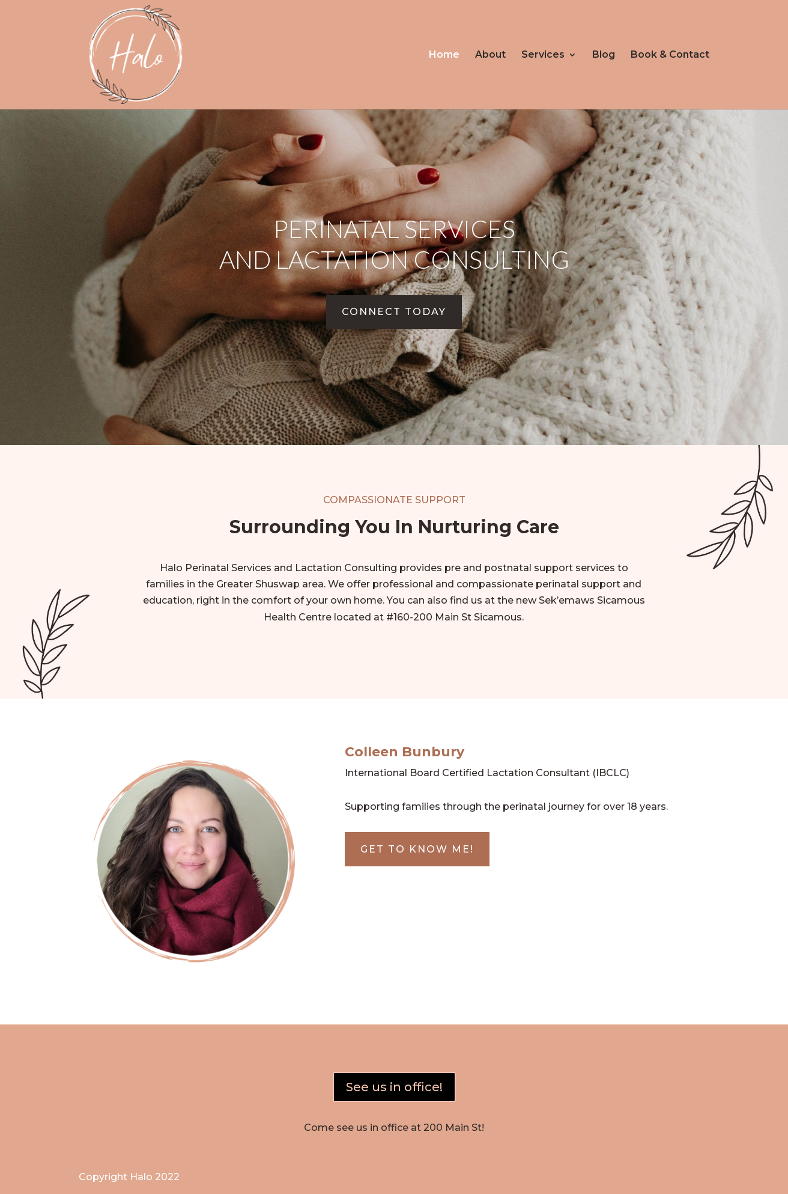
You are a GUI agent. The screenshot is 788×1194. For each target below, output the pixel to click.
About (490, 55)
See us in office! (394, 1087)
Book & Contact (670, 55)
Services (543, 55)
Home (444, 55)
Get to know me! (417, 849)
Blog (603, 55)
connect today (394, 311)
